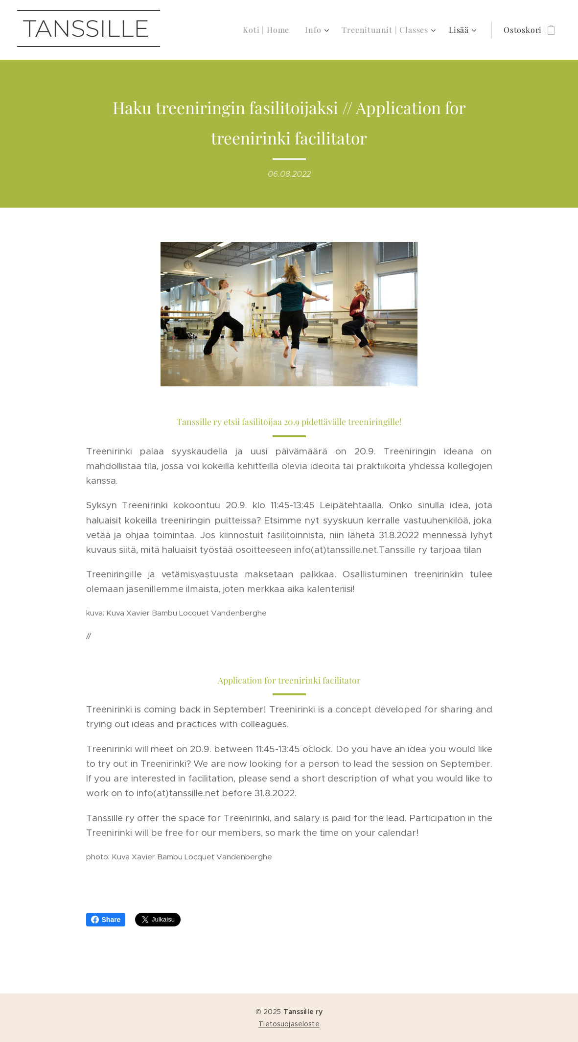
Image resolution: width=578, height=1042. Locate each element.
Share (106, 920)
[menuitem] (268, 30)
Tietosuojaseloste (288, 1023)
